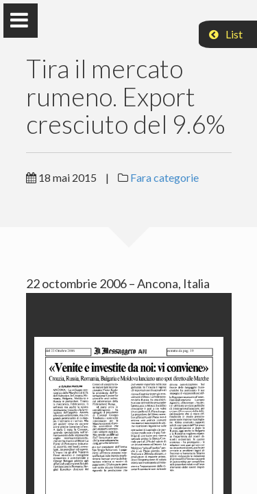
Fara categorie (164, 177)
